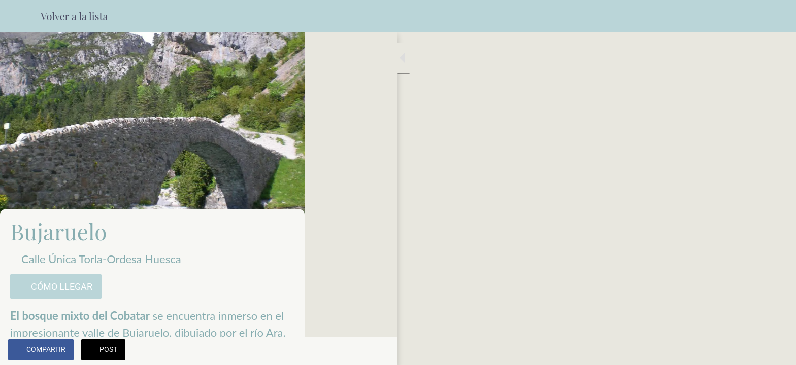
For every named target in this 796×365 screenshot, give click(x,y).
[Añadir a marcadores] (284, 351)
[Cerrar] (20, 16)
